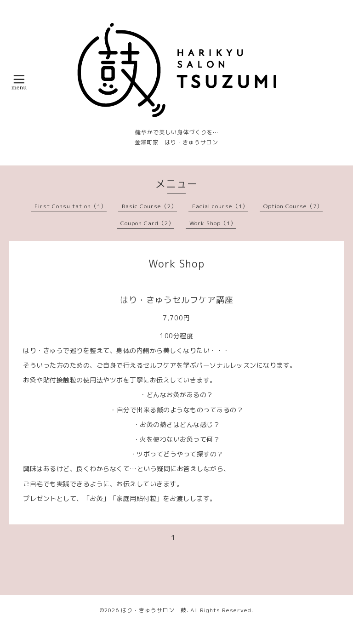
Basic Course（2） (149, 206)
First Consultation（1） (70, 206)
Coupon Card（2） (147, 223)
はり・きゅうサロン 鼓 (154, 610)
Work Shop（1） (212, 223)
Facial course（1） (220, 206)
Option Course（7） (293, 206)
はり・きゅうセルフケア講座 (176, 300)
